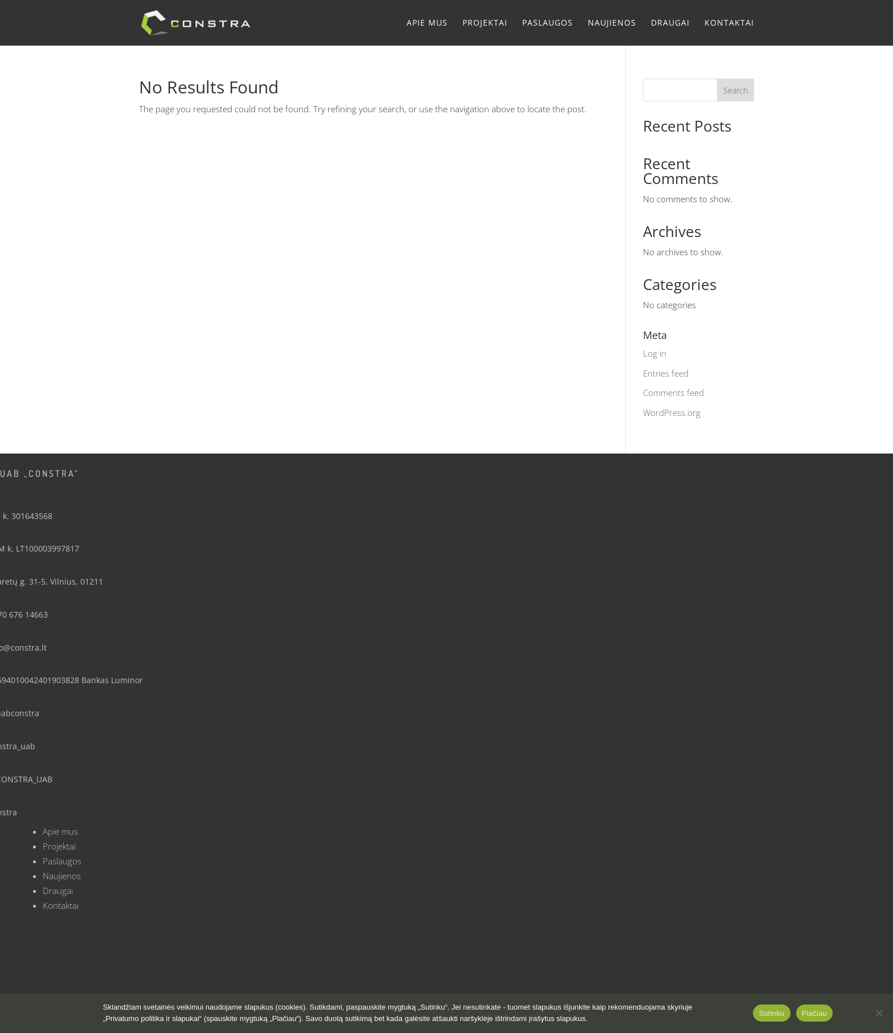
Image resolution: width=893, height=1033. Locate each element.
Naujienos (612, 23)
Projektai (484, 23)
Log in (654, 353)
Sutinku (771, 1013)
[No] (878, 1013)
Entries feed (666, 373)
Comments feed (673, 392)
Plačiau (814, 1013)
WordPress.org (672, 412)
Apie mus (427, 23)
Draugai (670, 23)
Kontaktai (729, 23)
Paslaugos (547, 23)
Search (735, 90)
